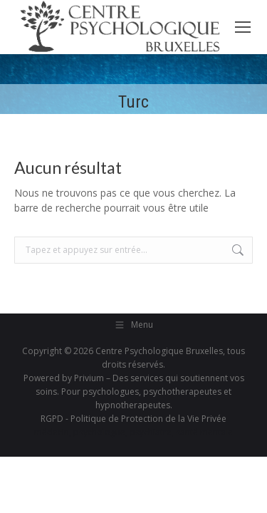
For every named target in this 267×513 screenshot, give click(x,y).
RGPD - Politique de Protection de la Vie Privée (133, 419)
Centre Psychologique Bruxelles (159, 351)
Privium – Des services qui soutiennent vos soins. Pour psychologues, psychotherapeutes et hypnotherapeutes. (140, 391)
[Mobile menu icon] (243, 27)
